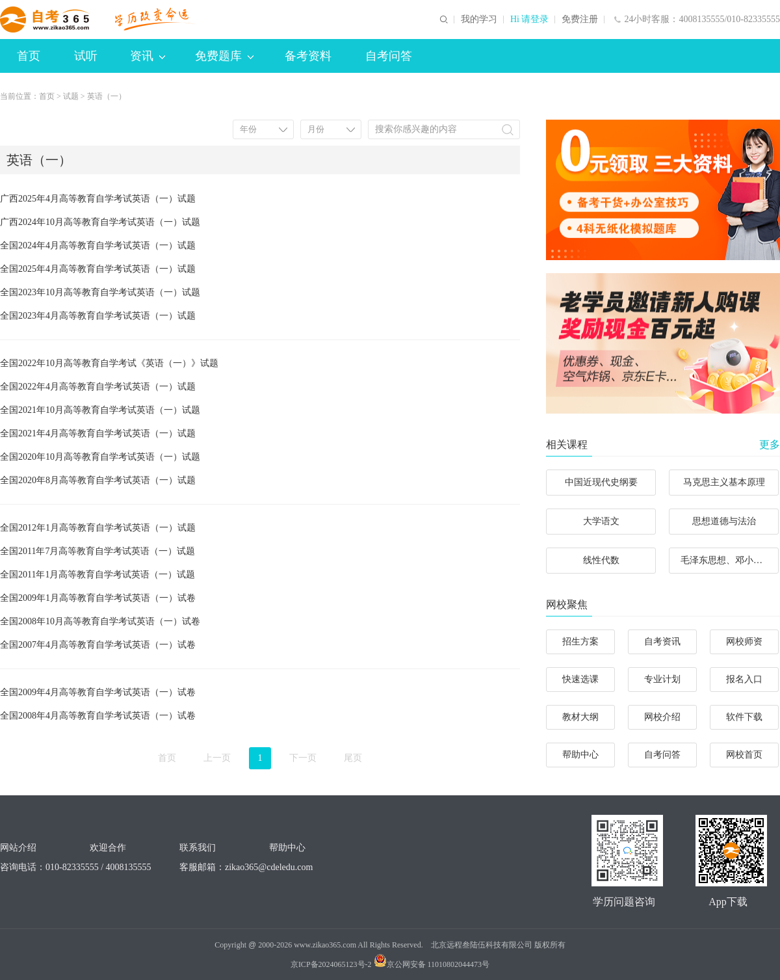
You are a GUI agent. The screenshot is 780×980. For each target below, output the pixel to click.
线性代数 (601, 560)
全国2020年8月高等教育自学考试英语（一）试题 (98, 480)
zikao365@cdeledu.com (269, 867)
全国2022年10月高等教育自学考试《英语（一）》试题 (109, 363)
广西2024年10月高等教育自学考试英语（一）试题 (100, 222)
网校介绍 (662, 717)
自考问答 (388, 55)
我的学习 (479, 19)
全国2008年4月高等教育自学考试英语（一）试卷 (98, 716)
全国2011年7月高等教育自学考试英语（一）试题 (97, 551)
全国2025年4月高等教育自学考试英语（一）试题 (98, 269)
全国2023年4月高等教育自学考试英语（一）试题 (98, 316)
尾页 (353, 758)
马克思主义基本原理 (724, 482)
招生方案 (580, 641)
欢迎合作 (108, 848)
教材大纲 (580, 717)
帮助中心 (580, 755)
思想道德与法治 (724, 521)
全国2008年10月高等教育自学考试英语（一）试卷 (100, 621)
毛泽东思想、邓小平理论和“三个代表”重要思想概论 (730, 560)
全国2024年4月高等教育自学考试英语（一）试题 (98, 245)
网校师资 (744, 641)
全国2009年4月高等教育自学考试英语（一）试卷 (98, 692)
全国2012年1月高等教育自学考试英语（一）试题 (98, 528)
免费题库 (224, 55)
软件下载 (744, 717)
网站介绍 (18, 848)
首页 (28, 55)
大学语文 (601, 521)
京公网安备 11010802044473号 (432, 964)
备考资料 (308, 55)
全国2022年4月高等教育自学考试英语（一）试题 (98, 386)
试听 (86, 55)
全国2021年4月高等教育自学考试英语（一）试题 (98, 433)
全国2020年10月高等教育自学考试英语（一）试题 (100, 457)
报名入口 (744, 679)
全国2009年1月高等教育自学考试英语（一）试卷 (98, 598)
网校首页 (744, 755)
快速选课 (580, 679)
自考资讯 (662, 641)
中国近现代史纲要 (601, 482)
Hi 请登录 (529, 19)
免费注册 (580, 19)
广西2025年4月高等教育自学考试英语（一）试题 (98, 199)
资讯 (147, 55)
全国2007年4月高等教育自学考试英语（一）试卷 (98, 645)
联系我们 (197, 848)
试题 (71, 96)
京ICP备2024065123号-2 (331, 964)
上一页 (217, 758)
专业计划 (662, 679)
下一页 (303, 758)
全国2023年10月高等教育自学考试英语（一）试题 (100, 292)
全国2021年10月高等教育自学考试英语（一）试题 (100, 410)
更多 (769, 444)
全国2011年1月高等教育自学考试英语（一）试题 (97, 574)
